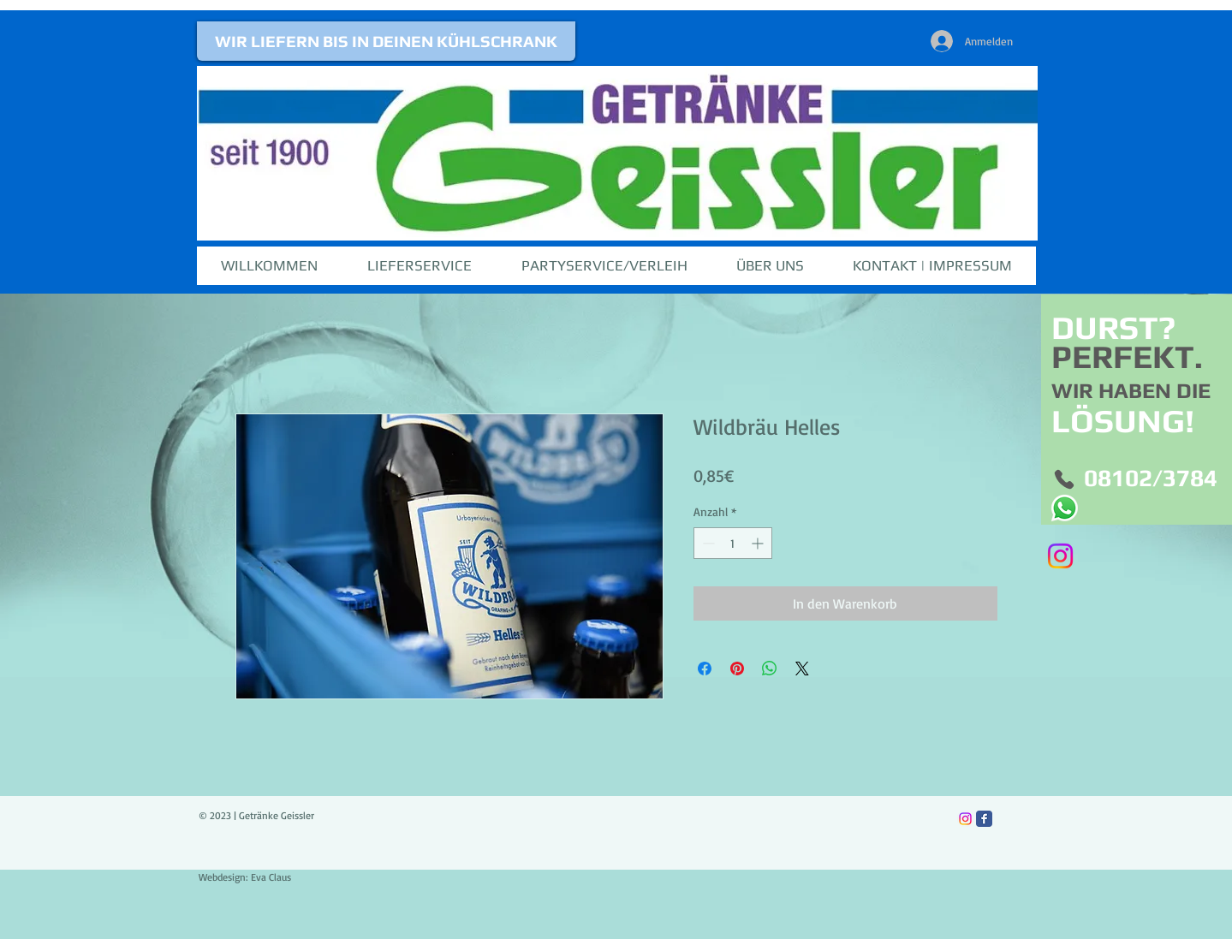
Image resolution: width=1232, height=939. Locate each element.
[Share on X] (802, 668)
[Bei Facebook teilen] (704, 668)
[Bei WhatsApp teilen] (769, 668)
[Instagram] (1060, 556)
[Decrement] (706, 543)
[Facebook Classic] (984, 819)
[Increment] (759, 543)
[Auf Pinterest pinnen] (737, 668)
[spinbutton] (732, 543)
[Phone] (1064, 479)
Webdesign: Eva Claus (245, 877)
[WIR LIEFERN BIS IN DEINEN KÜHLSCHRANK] (386, 41)
